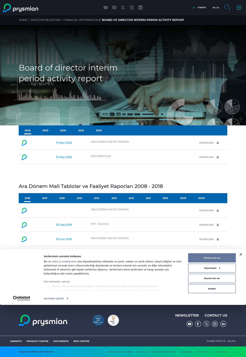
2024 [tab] (63, 130)
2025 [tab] (45, 130)
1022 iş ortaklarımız (64, 313)
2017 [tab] (44, 198)
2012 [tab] (131, 198)
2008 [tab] (201, 198)
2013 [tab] (114, 198)
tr (213, 8)
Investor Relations (45, 20)
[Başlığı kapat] (241, 306)
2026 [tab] (28, 130)
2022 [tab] (99, 130)
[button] (198, 8)
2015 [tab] (79, 198)
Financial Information (80, 20)
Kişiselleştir (212, 320)
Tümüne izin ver (211, 310)
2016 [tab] (62, 198)
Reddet (212, 340)
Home (23, 20)
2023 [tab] (81, 130)
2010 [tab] (165, 198)
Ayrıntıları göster (54, 350)
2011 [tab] (148, 198)
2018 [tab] (27, 198)
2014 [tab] (96, 198)
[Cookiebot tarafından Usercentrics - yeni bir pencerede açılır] (21, 350)
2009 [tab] (183, 198)
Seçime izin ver (212, 330)
